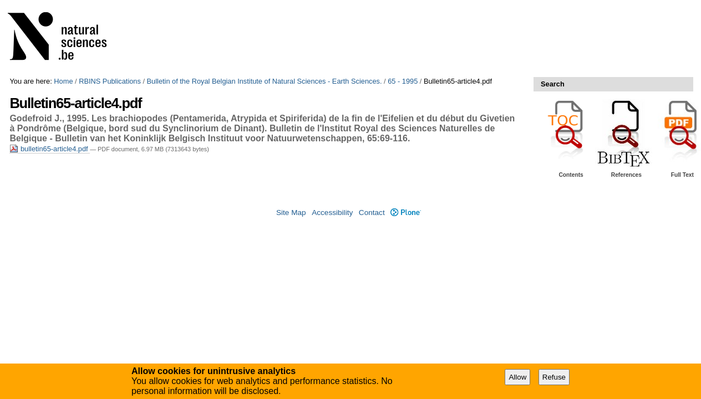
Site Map (291, 212)
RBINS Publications (110, 81)
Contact (372, 212)
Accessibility (332, 212)
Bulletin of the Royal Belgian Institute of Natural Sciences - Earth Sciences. (264, 81)
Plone (405, 212)
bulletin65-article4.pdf (49, 149)
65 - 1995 (403, 81)
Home (63, 81)
